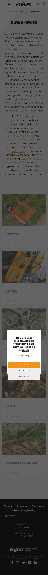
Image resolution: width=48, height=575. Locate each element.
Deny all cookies (24, 371)
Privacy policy (24, 356)
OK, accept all (24, 365)
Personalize (24, 377)
